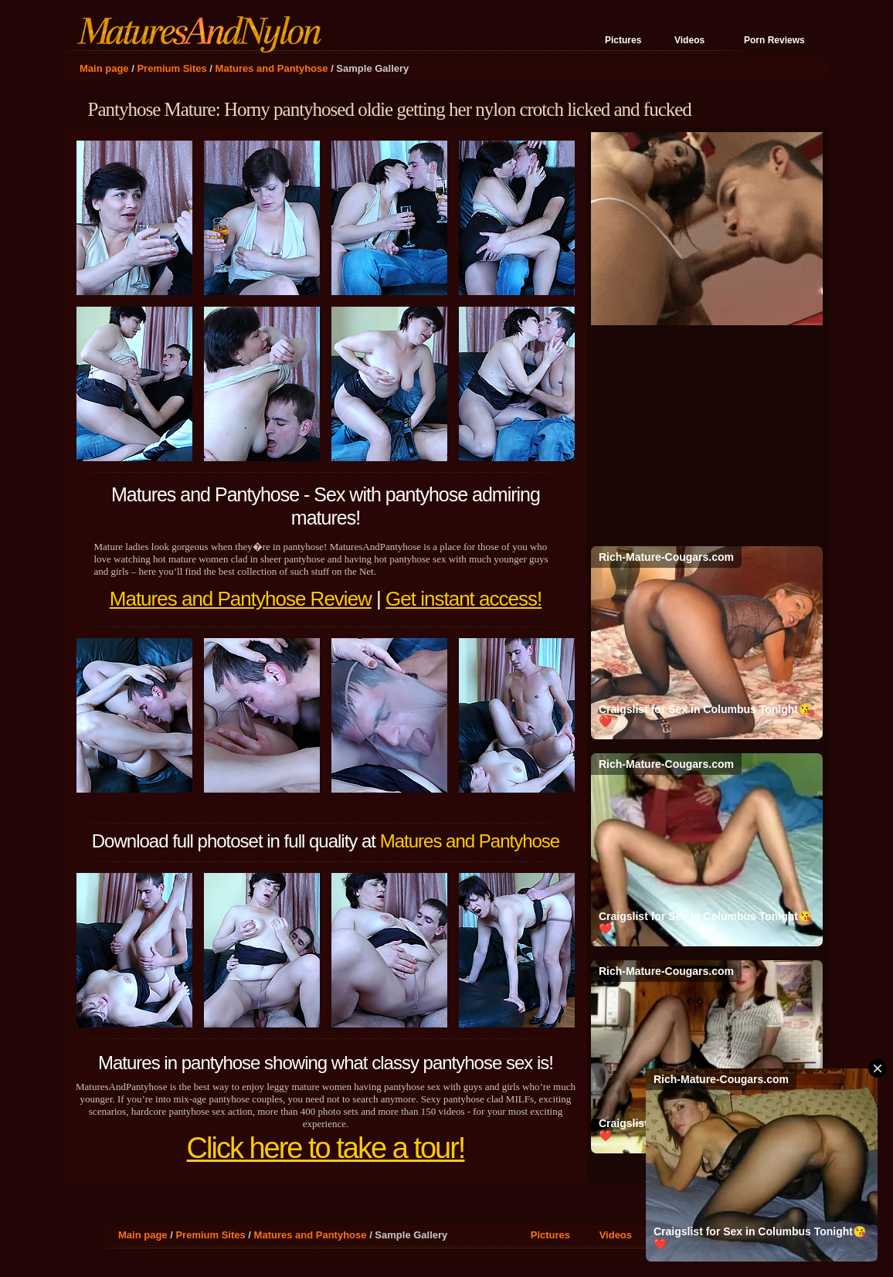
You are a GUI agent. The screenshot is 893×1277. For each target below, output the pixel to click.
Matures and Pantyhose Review (241, 598)
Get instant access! (463, 598)
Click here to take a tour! (326, 1148)
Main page (104, 68)
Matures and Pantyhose (272, 68)
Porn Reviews (774, 40)
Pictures (623, 40)
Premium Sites (171, 68)
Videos (689, 40)
